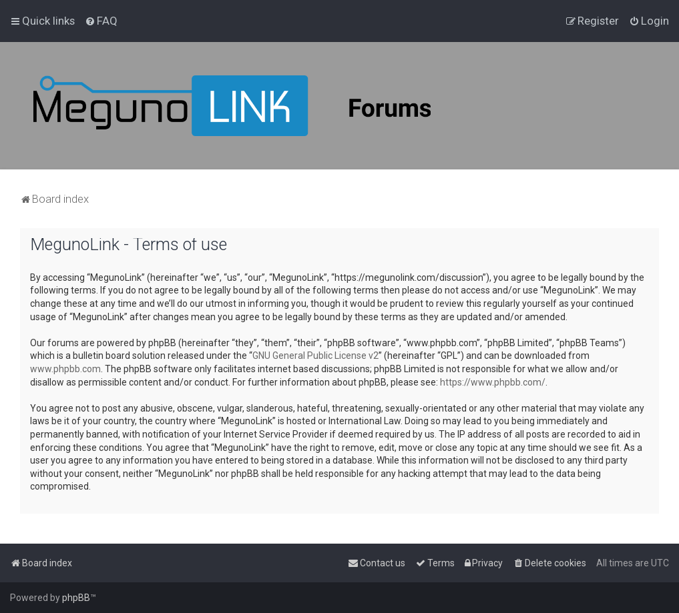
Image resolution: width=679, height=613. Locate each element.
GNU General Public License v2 (315, 355)
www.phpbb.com (65, 369)
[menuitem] (101, 20)
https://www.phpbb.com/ (492, 382)
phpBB (76, 597)
